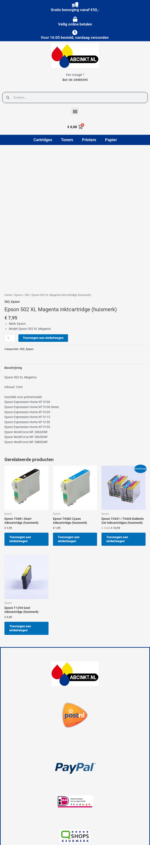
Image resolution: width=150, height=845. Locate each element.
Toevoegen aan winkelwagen (43, 291)
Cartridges (42, 139)
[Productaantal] (10, 291)
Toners (67, 139)
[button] (75, 111)
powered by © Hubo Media (21, 838)
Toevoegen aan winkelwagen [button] (21, 492)
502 (27, 247)
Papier (111, 139)
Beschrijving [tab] (13, 321)
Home (8, 247)
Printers (89, 139)
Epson (18, 247)
